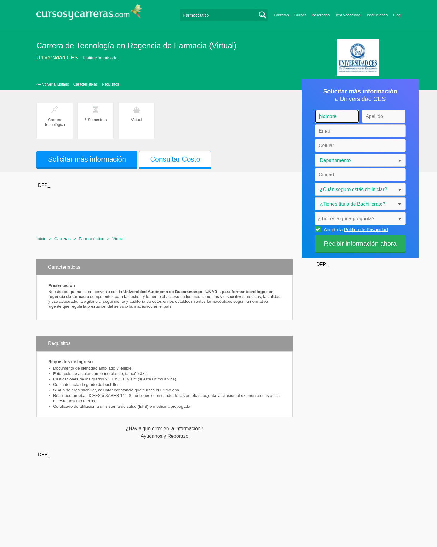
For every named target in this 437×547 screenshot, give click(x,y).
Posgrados (321, 15)
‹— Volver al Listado (52, 84)
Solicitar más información (87, 159)
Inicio (41, 238)
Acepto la (355, 229)
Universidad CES (57, 58)
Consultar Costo (175, 159)
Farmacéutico (91, 238)
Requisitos (110, 84)
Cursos (300, 15)
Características (85, 84)
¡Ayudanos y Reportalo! (164, 436)
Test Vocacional (348, 15)
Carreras (281, 15)
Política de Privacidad (366, 229)
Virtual (118, 238)
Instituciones (377, 15)
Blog (397, 15)
